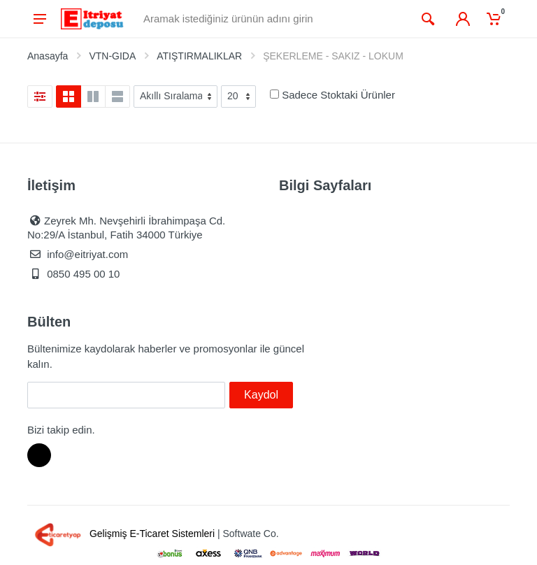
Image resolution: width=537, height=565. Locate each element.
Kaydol (261, 395)
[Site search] (275, 18)
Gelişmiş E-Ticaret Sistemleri (122, 533)
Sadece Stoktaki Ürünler (338, 95)
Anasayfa (47, 56)
